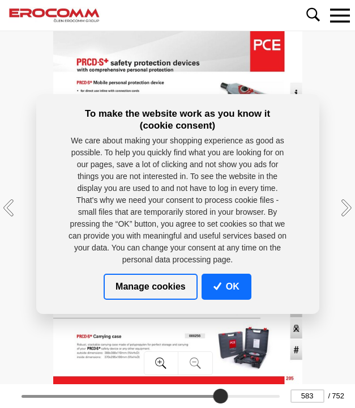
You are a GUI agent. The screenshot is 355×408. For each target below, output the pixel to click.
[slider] (220, 396)
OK (226, 286)
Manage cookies (151, 286)
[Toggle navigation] (339, 15)
